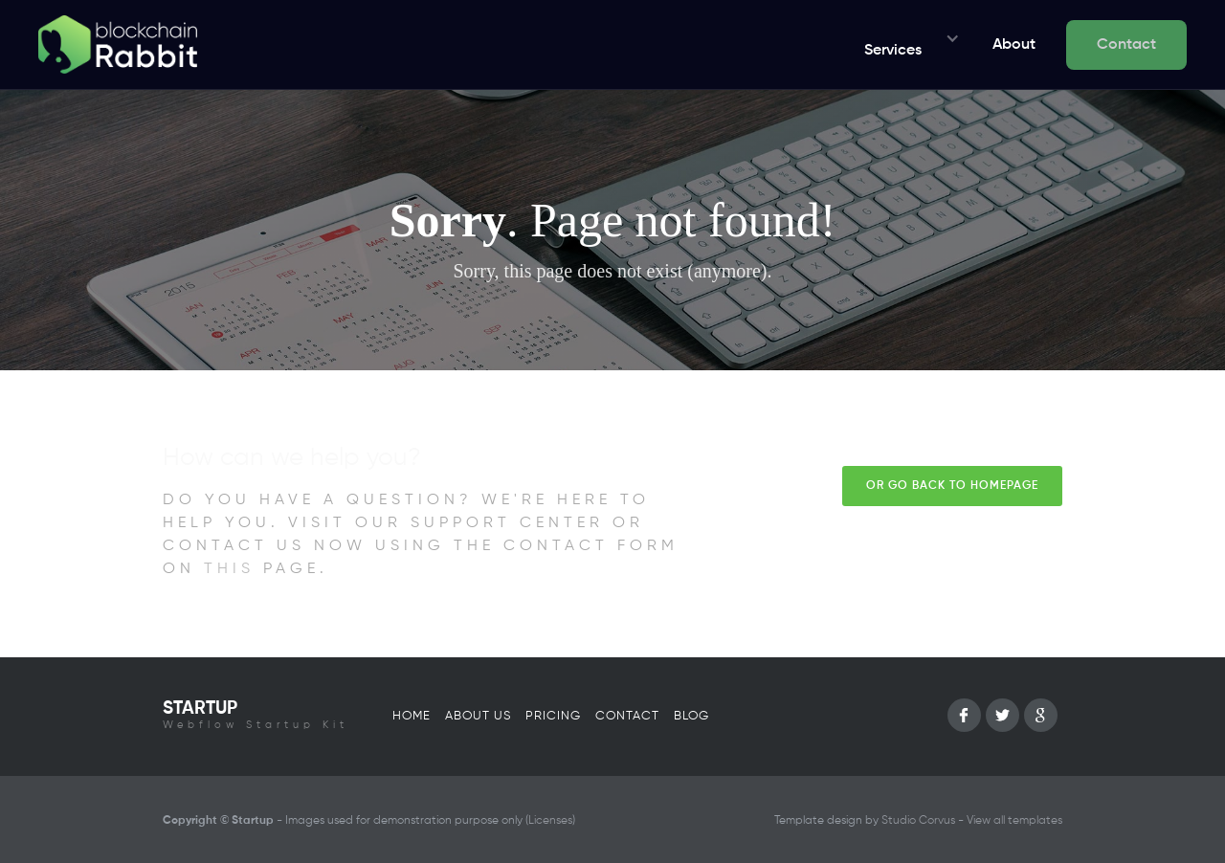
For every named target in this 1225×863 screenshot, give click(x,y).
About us (478, 716)
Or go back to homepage (952, 486)
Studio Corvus (918, 821)
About (1014, 45)
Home (411, 716)
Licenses (550, 821)
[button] (906, 45)
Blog (691, 716)
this (229, 569)
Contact (1126, 45)
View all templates (1014, 821)
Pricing (553, 716)
